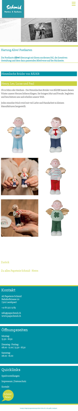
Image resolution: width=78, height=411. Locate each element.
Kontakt (5, 386)
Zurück (5, 262)
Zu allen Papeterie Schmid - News (19, 270)
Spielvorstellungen (11, 375)
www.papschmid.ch (11, 316)
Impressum (7, 381)
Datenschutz (20, 381)
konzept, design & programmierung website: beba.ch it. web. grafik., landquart (38, 408)
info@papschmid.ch (11, 313)
